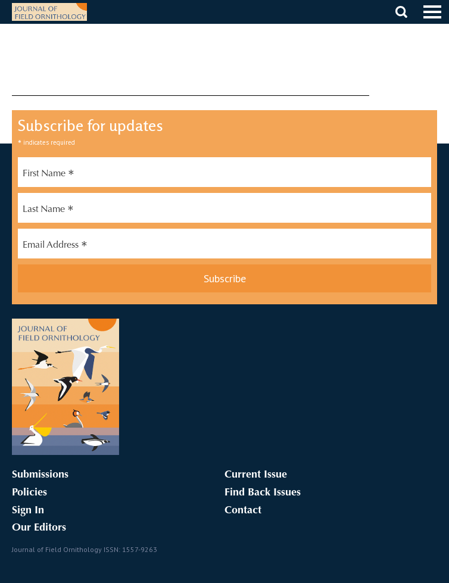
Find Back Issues (262, 493)
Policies (29, 493)
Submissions (40, 475)
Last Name (48, 210)
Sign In (28, 511)
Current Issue (255, 475)
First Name (48, 175)
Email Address (55, 246)
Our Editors (39, 528)
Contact (242, 511)
